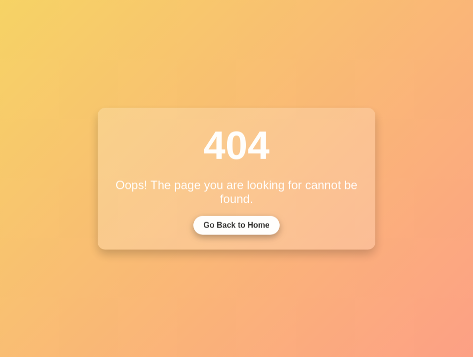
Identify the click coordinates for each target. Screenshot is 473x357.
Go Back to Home (236, 228)
